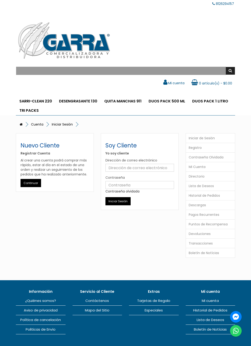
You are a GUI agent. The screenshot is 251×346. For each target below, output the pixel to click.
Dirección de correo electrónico (131, 160)
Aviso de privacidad (41, 310)
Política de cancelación (40, 319)
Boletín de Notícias (204, 253)
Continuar (31, 183)
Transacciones (201, 243)
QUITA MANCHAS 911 (123, 101)
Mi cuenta (210, 300)
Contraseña (115, 177)
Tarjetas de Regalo (153, 300)
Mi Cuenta (197, 166)
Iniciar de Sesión (202, 138)
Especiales (154, 310)
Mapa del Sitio (97, 310)
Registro (195, 147)
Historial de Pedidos (204, 195)
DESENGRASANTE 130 (78, 101)
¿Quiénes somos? (40, 300)
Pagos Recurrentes (204, 214)
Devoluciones (200, 233)
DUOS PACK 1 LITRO (210, 101)
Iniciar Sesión (62, 124)
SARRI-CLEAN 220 (35, 101)
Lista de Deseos (201, 186)
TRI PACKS (29, 110)
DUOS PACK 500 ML (167, 101)
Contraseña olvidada (122, 191)
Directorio (197, 176)
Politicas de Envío (41, 329)
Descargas (197, 205)
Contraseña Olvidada (206, 157)
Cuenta (37, 124)
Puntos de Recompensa (208, 224)
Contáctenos (97, 300)
